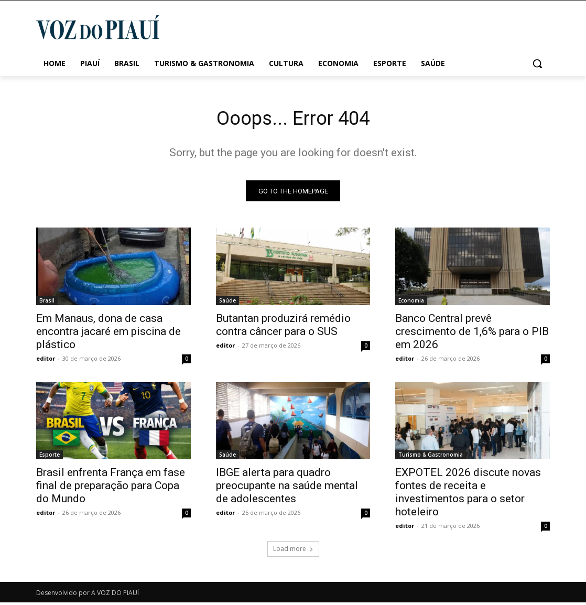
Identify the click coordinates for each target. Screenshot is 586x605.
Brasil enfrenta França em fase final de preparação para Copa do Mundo (110, 488)
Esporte (49, 457)
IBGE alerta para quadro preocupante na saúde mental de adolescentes (287, 488)
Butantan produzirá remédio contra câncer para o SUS (283, 327)
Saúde (227, 303)
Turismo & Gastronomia (430, 457)
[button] (537, 63)
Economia (411, 303)
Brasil (47, 303)
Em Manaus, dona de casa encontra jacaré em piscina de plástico (108, 334)
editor (45, 361)
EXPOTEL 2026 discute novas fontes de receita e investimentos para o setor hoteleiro (468, 495)
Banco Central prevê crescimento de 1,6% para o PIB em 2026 (472, 334)
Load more (293, 551)
